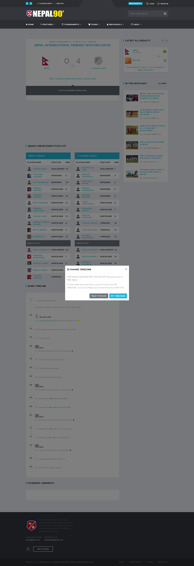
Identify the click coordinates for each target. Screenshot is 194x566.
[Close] (126, 269)
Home (30, 24)
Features (46, 24)
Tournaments (70, 24)
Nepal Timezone (99, 296)
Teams (93, 24)
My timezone (118, 295)
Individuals (114, 24)
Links (135, 24)
